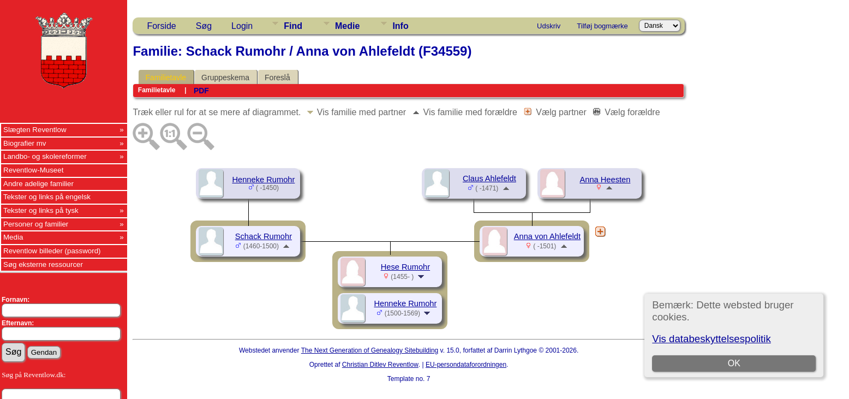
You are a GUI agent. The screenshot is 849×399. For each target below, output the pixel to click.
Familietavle (165, 77)
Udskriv (548, 26)
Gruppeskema (225, 77)
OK (734, 363)
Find (293, 26)
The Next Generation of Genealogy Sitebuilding (370, 350)
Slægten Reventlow (35, 130)
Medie (347, 26)
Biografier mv (24, 143)
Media (13, 237)
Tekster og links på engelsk (47, 197)
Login (242, 26)
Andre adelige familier (38, 184)
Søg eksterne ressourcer (43, 264)
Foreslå (277, 77)
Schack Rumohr (263, 236)
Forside (161, 26)
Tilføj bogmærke (602, 26)
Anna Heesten (604, 179)
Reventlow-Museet (33, 170)
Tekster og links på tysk (41, 210)
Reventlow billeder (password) (52, 251)
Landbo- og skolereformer (45, 156)
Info (400, 26)
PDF (201, 90)
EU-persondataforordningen (466, 364)
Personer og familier (35, 224)
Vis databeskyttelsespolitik (711, 338)
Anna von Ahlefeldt (547, 236)
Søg (204, 26)
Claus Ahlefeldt (489, 178)
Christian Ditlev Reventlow (380, 364)
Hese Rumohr (405, 267)
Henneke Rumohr (263, 179)
